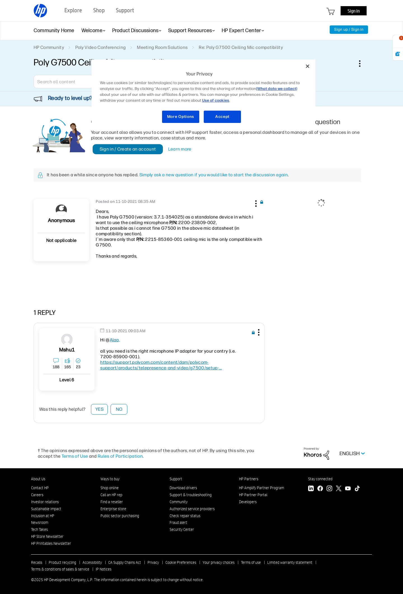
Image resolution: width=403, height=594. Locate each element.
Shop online (109, 487)
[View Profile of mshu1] (67, 350)
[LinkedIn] (311, 489)
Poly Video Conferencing (100, 47)
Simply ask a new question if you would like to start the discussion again (213, 174)
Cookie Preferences (180, 562)
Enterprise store (113, 508)
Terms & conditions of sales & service (60, 569)
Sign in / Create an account (128, 149)
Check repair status (185, 515)
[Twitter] (338, 489)
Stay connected (320, 478)
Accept (222, 116)
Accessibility (92, 562)
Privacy (153, 562)
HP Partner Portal (253, 494)
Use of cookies (215, 100)
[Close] (307, 66)
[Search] (74, 81)
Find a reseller (111, 501)
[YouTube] (348, 489)
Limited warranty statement (289, 562)
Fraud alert (178, 522)
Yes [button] (99, 409)
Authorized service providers (192, 508)
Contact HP (40, 487)
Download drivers (183, 487)
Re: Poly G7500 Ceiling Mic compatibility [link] (241, 47)
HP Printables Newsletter (51, 543)
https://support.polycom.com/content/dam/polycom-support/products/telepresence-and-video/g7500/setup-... (161, 365)
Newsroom (39, 522)
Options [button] (362, 63)
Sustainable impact (46, 508)
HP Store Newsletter (47, 536)
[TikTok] (357, 489)
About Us (38, 478)
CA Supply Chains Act (124, 562)
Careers (37, 494)
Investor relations (45, 501)
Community (179, 501)
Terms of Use (75, 456)
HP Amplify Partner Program (261, 487)
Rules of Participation (120, 456)
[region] (203, 95)
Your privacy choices (219, 562)
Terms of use (251, 562)
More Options (180, 116)
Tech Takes (39, 529)
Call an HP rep (111, 494)
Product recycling (62, 562)
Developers (248, 501)
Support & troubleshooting (191, 494)
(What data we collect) (276, 88)
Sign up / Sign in (349, 29)
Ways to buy (110, 478)
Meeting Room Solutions (162, 47)
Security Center (182, 529)
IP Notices (103, 569)
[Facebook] (320, 489)
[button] (255, 202)
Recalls (36, 562)
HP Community (49, 47)
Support (176, 478)
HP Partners (248, 478)
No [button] (119, 409)
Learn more (179, 149)
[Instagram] (329, 489)
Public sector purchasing (119, 515)
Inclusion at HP (42, 515)
